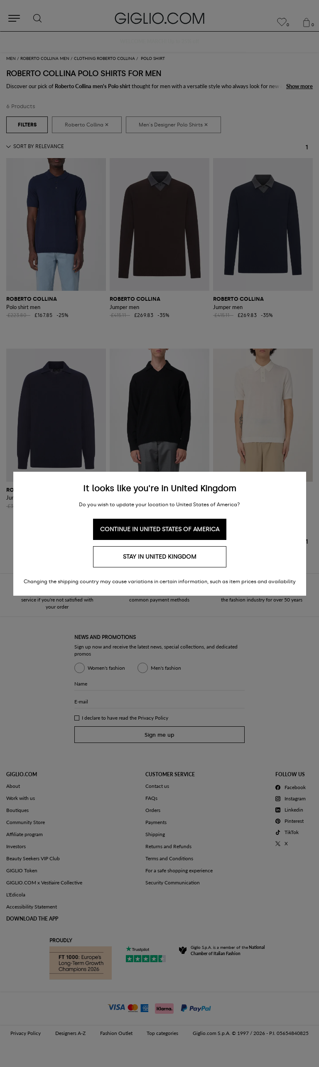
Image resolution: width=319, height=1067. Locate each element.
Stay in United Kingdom (159, 556)
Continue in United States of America (159, 529)
